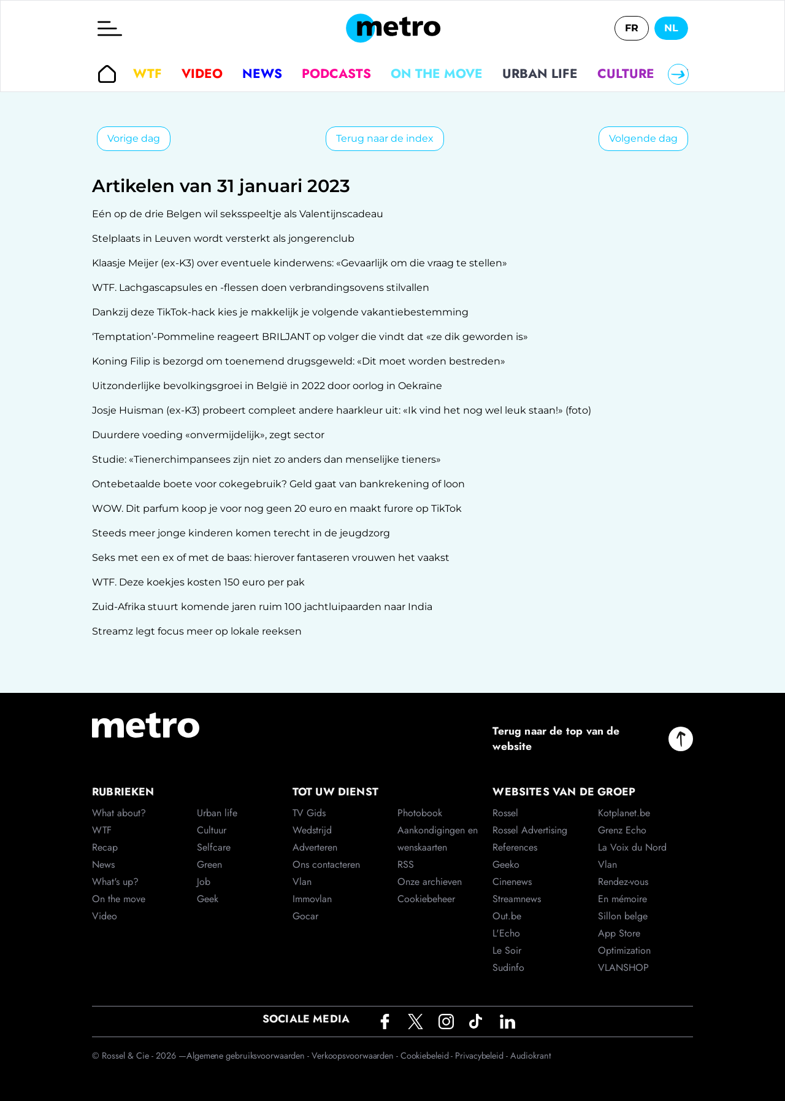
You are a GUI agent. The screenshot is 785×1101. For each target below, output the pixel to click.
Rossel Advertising (529, 830)
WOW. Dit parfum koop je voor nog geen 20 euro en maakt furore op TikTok (277, 508)
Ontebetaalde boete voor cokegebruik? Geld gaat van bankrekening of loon (278, 484)
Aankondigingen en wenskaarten (437, 838)
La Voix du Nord (632, 847)
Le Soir (506, 950)
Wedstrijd (312, 830)
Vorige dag (133, 138)
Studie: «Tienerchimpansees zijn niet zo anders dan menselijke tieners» (266, 459)
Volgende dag (643, 138)
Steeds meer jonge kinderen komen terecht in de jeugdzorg (241, 533)
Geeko (505, 864)
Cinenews (512, 882)
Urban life (540, 73)
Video (202, 73)
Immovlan (312, 899)
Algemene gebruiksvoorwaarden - (249, 1055)
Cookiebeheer (426, 899)
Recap (105, 847)
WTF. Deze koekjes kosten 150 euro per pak (198, 582)
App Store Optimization (624, 941)
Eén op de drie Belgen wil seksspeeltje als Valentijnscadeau (237, 214)
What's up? (115, 882)
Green (209, 864)
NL (671, 28)
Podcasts (336, 73)
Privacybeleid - (482, 1055)
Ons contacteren (326, 864)
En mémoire (622, 899)
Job (203, 882)
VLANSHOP (623, 967)
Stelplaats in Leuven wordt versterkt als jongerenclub (223, 238)
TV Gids (309, 813)
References (514, 847)
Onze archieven (429, 882)
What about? (119, 813)
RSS (405, 864)
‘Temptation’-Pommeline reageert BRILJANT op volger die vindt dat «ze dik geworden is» (310, 336)
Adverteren (315, 847)
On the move (437, 73)
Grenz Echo (622, 830)
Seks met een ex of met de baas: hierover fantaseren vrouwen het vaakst (271, 557)
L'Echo (506, 933)
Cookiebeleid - (428, 1055)
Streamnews (516, 899)
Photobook (419, 813)
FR (631, 28)
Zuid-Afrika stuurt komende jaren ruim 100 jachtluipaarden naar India (262, 606)
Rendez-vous (623, 882)
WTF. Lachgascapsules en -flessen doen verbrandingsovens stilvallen (260, 287)
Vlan (302, 882)
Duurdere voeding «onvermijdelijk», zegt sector (208, 435)
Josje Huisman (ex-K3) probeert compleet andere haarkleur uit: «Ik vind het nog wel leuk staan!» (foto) (341, 410)
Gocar (305, 916)
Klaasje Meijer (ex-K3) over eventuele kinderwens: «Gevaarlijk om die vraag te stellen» (299, 263)
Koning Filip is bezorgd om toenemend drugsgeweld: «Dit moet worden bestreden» (298, 361)
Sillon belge (623, 916)
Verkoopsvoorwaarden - (356, 1055)
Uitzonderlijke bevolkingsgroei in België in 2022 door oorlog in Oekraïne (267, 386)
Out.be (506, 916)
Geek (207, 899)
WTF (147, 73)
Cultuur (211, 830)
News (262, 73)
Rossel (505, 813)
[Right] (678, 74)
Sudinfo (508, 967)
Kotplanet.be (624, 813)
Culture (625, 73)
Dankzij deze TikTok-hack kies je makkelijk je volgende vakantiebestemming (280, 312)
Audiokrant (530, 1055)
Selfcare (214, 847)
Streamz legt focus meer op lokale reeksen (197, 631)
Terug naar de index (385, 138)
